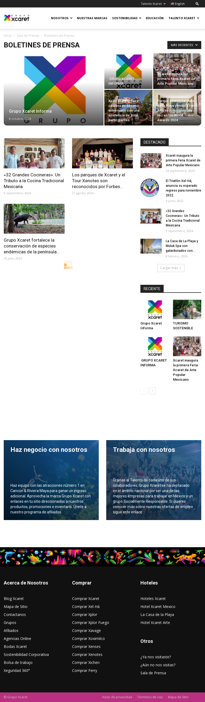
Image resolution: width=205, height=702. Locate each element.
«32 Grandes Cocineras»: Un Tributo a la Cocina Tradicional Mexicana (34, 180)
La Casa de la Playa (157, 614)
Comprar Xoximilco (88, 638)
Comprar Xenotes (87, 654)
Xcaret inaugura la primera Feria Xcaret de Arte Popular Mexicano (183, 160)
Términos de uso (150, 697)
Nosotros (62, 18)
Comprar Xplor (84, 614)
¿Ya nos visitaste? (155, 656)
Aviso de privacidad (117, 697)
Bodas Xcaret (15, 646)
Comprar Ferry (84, 670)
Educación (155, 18)
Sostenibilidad (126, 18)
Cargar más (171, 268)
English (178, 4)
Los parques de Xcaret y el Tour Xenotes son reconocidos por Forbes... (98, 180)
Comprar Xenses (86, 646)
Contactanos (15, 614)
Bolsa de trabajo (18, 662)
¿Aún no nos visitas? (157, 664)
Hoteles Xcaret (153, 598)
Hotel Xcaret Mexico (157, 606)
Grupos (10, 622)
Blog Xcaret (14, 598)
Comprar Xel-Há (86, 606)
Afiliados (11, 630)
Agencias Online (17, 638)
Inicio (8, 35)
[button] (197, 4)
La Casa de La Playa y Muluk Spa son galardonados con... (182, 246)
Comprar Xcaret (85, 598)
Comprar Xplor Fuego (90, 622)
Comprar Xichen (86, 662)
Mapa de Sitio (15, 606)
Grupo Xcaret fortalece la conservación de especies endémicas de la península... (32, 245)
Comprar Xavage (86, 630)
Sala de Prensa (28, 35)
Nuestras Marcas (92, 18)
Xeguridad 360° (17, 670)
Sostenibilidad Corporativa (26, 654)
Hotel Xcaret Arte (155, 622)
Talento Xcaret (153, 4)
